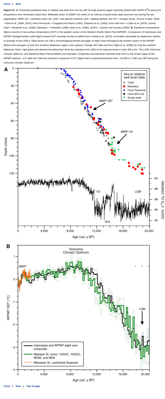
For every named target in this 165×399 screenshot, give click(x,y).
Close (7, 4)
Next (18, 4)
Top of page (33, 386)
